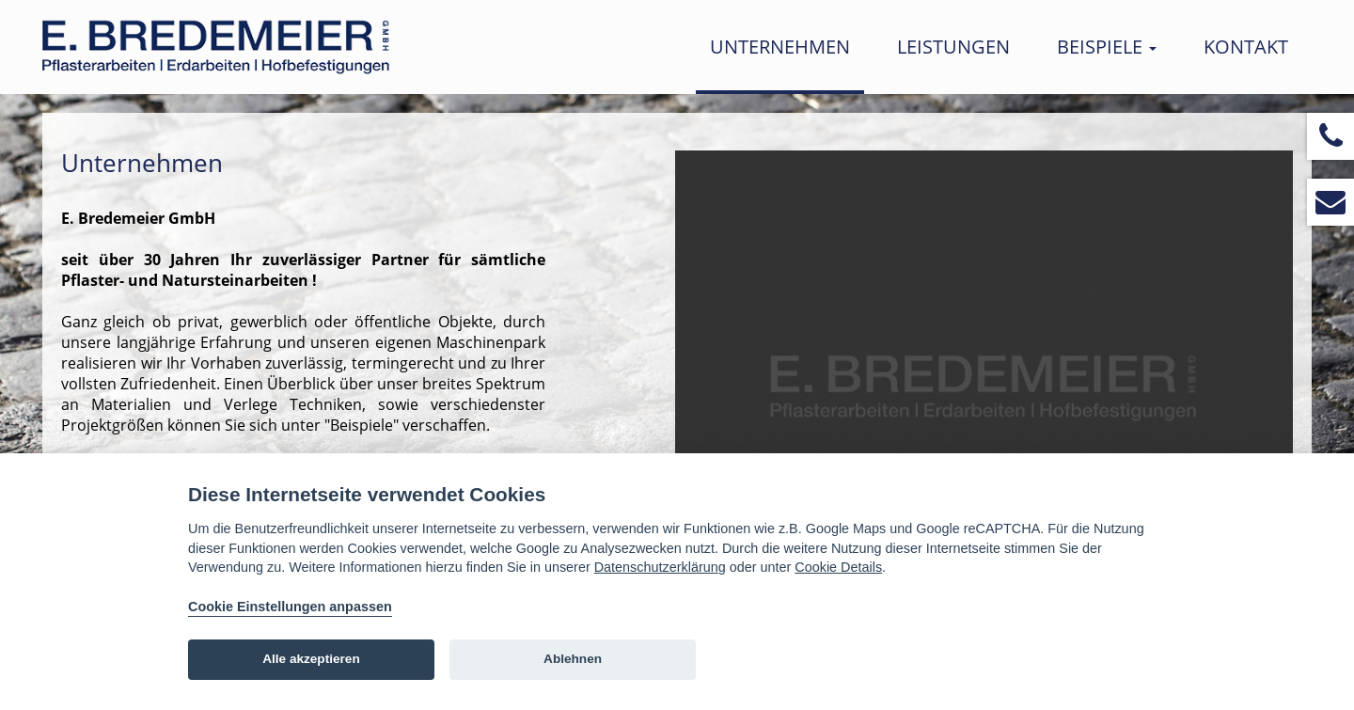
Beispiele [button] (1107, 46)
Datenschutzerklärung (660, 567)
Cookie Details (838, 567)
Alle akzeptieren (311, 659)
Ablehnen (572, 659)
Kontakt (1246, 46)
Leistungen (953, 46)
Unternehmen (780, 46)
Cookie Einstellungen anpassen (290, 606)
